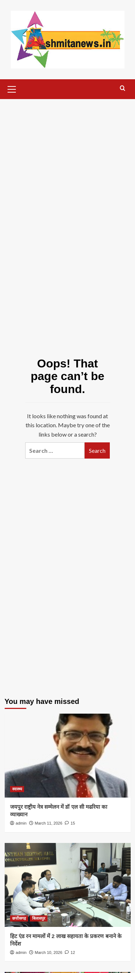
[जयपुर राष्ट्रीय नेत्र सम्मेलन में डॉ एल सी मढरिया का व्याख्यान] (68, 756)
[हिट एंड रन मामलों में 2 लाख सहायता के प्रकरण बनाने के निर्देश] (68, 885)
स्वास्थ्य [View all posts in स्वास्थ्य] (17, 789)
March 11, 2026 (48, 823)
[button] (12, 88)
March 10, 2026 (48, 952)
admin (21, 823)
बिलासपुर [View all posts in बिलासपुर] (38, 918)
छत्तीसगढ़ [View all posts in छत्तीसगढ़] (19, 918)
